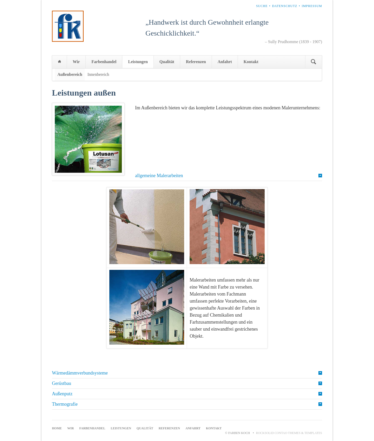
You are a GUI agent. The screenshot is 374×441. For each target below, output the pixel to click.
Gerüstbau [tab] (61, 383)
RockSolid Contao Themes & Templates (289, 433)
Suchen (313, 62)
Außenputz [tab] (62, 393)
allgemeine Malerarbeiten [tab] (159, 175)
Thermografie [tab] (65, 404)
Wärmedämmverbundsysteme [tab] (80, 373)
